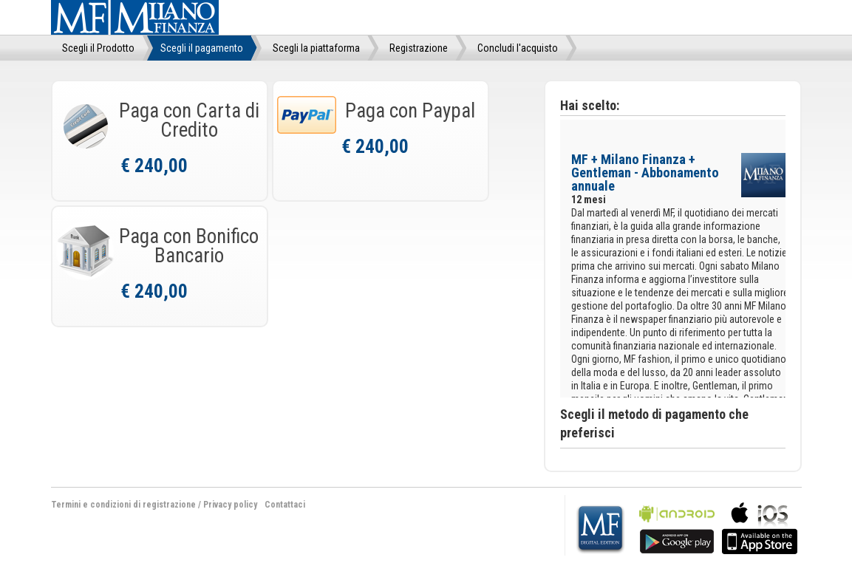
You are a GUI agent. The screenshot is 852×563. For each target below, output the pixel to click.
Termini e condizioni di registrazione (123, 504)
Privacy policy (230, 504)
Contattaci (285, 504)
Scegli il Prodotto (98, 48)
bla (677, 526)
